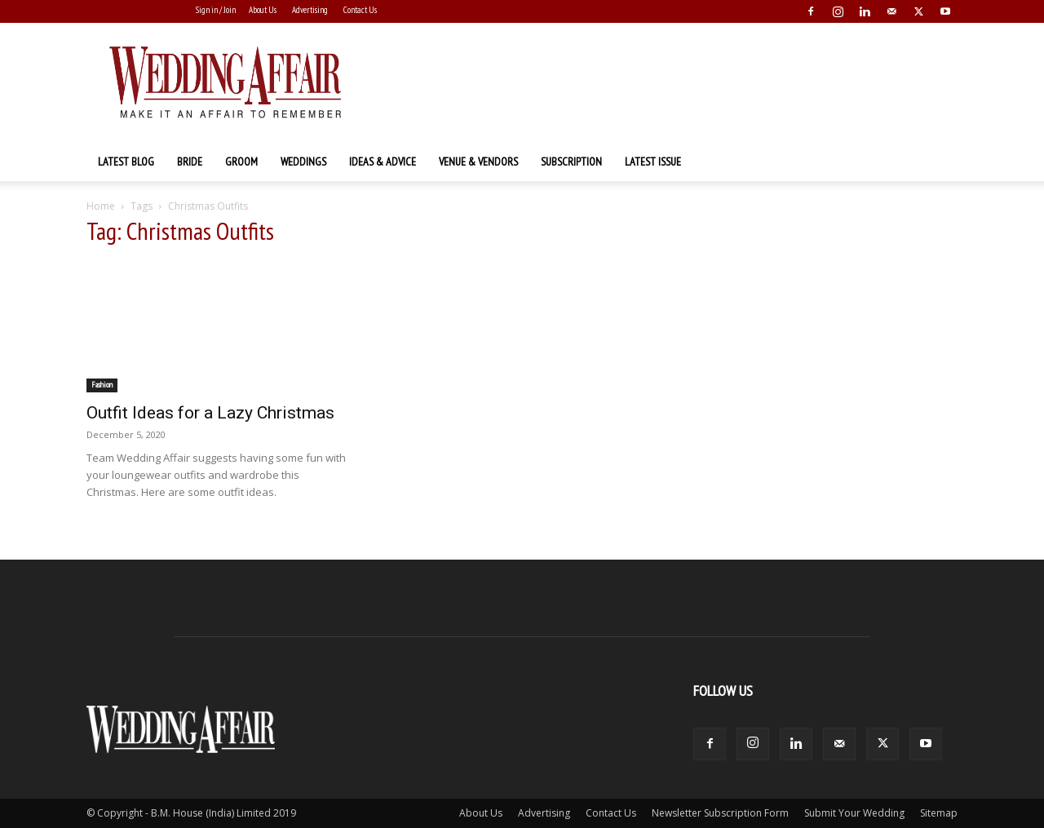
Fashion (102, 384)
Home (100, 206)
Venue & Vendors (478, 161)
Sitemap (939, 813)
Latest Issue (653, 161)
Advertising (310, 9)
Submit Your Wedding (854, 813)
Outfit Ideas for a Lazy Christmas (210, 413)
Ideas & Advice (382, 161)
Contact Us (360, 9)
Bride (189, 161)
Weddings (303, 161)
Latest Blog (126, 161)
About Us (262, 9)
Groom (241, 161)
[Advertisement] (661, 82)
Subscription (571, 161)
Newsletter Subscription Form (720, 813)
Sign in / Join (216, 9)
